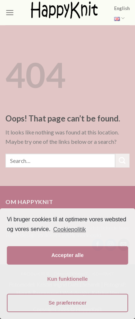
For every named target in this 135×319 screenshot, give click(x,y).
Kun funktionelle (67, 279)
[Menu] (9, 12)
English (122, 14)
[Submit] (122, 161)
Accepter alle (67, 255)
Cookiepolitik (69, 229)
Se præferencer (68, 303)
